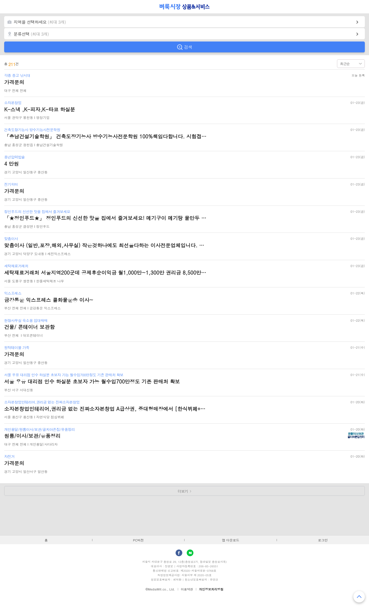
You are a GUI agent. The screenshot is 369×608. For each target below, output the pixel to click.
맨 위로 (359, 596)
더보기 (183, 491)
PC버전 (138, 540)
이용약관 (187, 589)
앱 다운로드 (230, 540)
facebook (179, 553)
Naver (190, 553)
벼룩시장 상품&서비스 (184, 6)
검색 (188, 47)
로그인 (323, 540)
